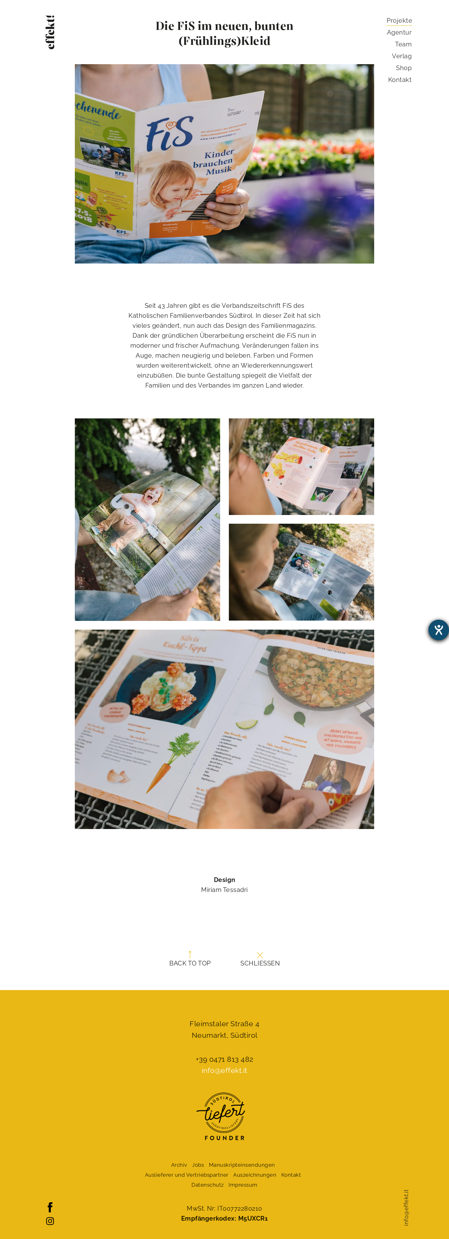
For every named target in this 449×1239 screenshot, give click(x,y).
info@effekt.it (406, 1207)
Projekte (399, 20)
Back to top (190, 959)
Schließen (260, 959)
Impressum (243, 1185)
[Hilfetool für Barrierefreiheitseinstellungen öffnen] (438, 630)
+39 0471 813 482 (224, 1059)
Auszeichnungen (254, 1175)
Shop (404, 68)
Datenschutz (207, 1185)
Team (403, 44)
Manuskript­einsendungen (242, 1165)
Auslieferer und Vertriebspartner (187, 1175)
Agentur (399, 32)
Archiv (179, 1165)
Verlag (402, 56)
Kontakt (400, 79)
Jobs (198, 1165)
